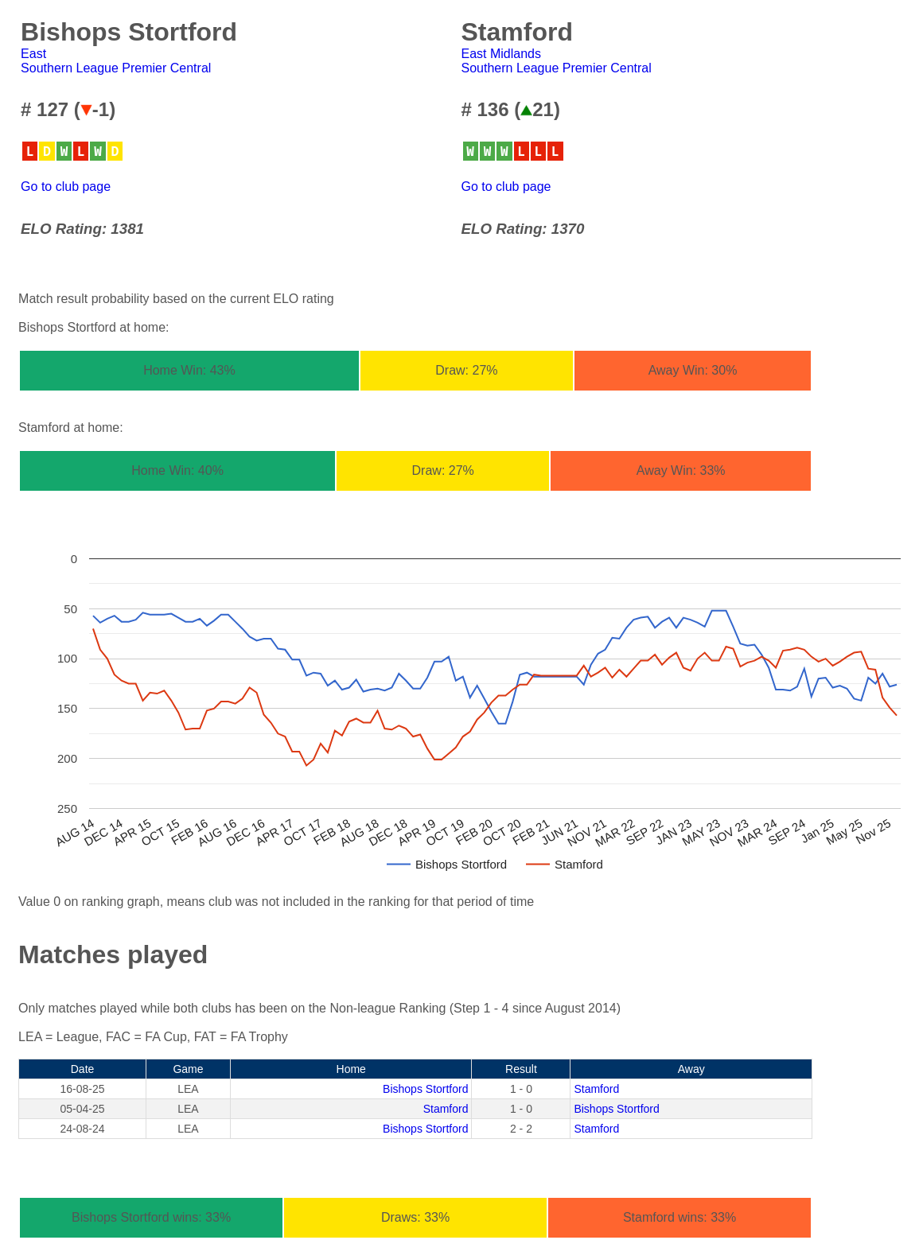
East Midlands (501, 53)
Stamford (596, 1089)
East (33, 53)
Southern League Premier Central (116, 68)
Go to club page (66, 186)
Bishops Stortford (425, 1089)
